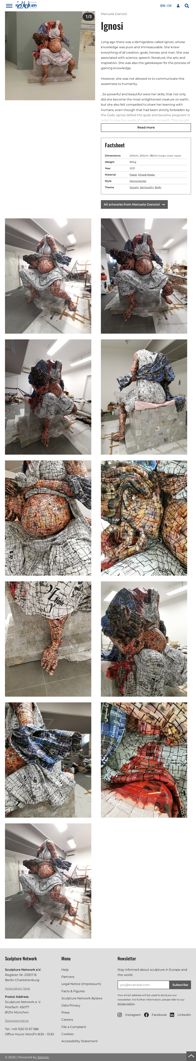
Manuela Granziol (114, 14)
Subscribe (180, 985)
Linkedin (180, 1014)
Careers (67, 1019)
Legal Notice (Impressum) (81, 984)
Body (158, 187)
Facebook (155, 1014)
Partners (67, 977)
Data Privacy (70, 1005)
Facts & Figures (73, 991)
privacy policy (126, 1003)
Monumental (138, 180)
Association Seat (17, 988)
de (169, 5)
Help (65, 969)
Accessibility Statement (79, 1041)
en (162, 5)
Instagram (129, 1014)
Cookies (67, 1034)
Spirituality (147, 187)
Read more (146, 127)
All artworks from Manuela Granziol (134, 204)
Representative (17, 1021)
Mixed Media (146, 174)
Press (65, 1012)
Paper (133, 174)
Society (134, 187)
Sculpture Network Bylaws (81, 998)
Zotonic (43, 1057)
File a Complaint (73, 1027)
